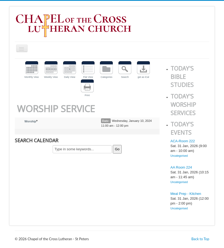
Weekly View (51, 77)
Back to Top (200, 239)
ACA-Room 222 (183, 141)
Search (125, 77)
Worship (30, 121)
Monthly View (31, 77)
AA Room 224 (181, 167)
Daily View (69, 77)
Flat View (88, 77)
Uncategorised (179, 155)
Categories (107, 77)
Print (87, 95)
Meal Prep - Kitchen (186, 194)
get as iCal (143, 77)
